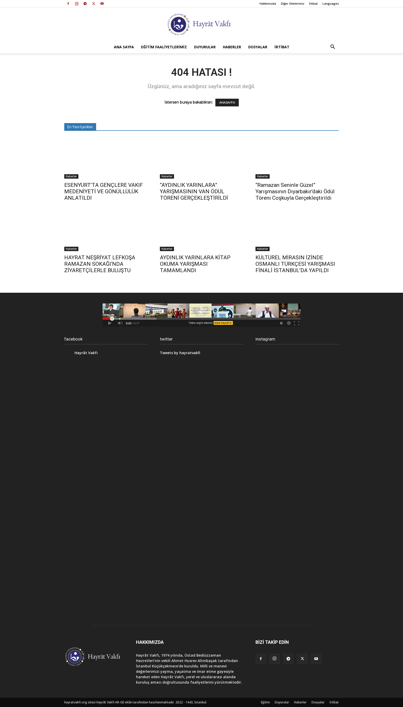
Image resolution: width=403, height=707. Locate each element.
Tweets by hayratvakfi (180, 352)
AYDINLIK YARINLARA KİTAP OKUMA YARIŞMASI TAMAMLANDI (195, 263)
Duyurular (205, 46)
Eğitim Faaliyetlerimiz (164, 46)
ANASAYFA (227, 102)
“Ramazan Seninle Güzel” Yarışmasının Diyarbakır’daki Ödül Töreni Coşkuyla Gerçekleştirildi (295, 191)
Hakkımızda (268, 3)
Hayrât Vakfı (86, 352)
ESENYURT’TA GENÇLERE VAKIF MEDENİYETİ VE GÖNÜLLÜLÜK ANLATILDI (103, 191)
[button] (332, 47)
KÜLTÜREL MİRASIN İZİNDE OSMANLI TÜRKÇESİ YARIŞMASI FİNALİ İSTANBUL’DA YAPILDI (295, 263)
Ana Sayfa (124, 46)
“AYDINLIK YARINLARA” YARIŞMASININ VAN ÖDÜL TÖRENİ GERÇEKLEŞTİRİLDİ (194, 191)
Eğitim (265, 702)
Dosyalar (257, 46)
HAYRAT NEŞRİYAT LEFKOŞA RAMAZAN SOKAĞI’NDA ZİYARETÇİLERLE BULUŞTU (99, 263)
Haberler (232, 46)
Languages (331, 3)
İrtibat (313, 3)
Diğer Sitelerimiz (292, 3)
